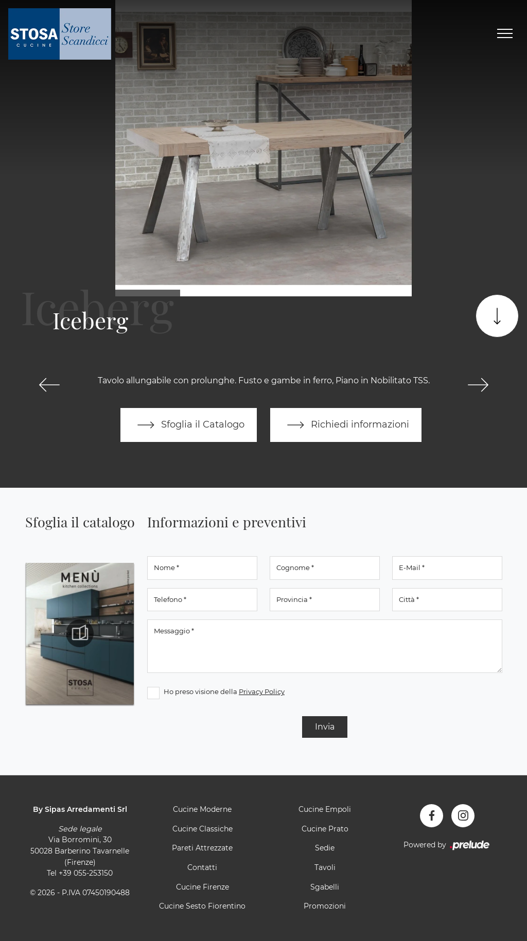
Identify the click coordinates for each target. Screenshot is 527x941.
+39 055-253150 (86, 873)
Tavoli (325, 867)
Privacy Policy (262, 691)
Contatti (202, 867)
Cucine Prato (325, 828)
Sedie (325, 848)
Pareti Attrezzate (202, 848)
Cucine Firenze (202, 887)
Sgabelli (324, 887)
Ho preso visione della (224, 691)
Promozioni (325, 906)
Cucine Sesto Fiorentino (202, 906)
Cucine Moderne (202, 809)
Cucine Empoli (324, 809)
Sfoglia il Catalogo (188, 425)
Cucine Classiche (202, 828)
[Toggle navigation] (505, 34)
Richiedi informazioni (346, 425)
